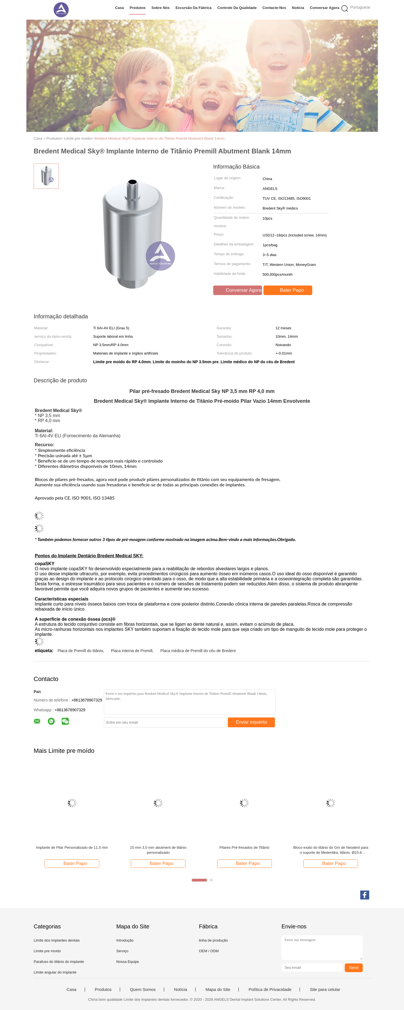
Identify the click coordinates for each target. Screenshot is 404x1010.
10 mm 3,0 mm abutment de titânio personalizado (158, 850)
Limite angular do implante (55, 972)
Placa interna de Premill (131, 650)
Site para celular (325, 989)
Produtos (138, 8)
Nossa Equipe (127, 962)
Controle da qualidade (237, 8)
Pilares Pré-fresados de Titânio (245, 847)
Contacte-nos (274, 8)
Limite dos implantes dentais (57, 940)
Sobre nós (161, 8)
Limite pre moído (47, 951)
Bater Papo (288, 290)
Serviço (122, 951)
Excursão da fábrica (193, 8)
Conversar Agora (324, 8)
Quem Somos (143, 989)
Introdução (124, 940)
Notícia (298, 8)
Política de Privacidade (270, 989)
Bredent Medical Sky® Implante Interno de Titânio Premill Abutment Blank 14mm (160, 138)
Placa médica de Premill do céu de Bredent (198, 650)
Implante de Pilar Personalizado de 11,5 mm (72, 847)
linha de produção (213, 940)
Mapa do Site (217, 989)
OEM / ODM (209, 951)
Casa (119, 8)
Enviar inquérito (251, 722)
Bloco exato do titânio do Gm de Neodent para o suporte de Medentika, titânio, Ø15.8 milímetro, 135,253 (330, 850)
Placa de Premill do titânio (80, 650)
